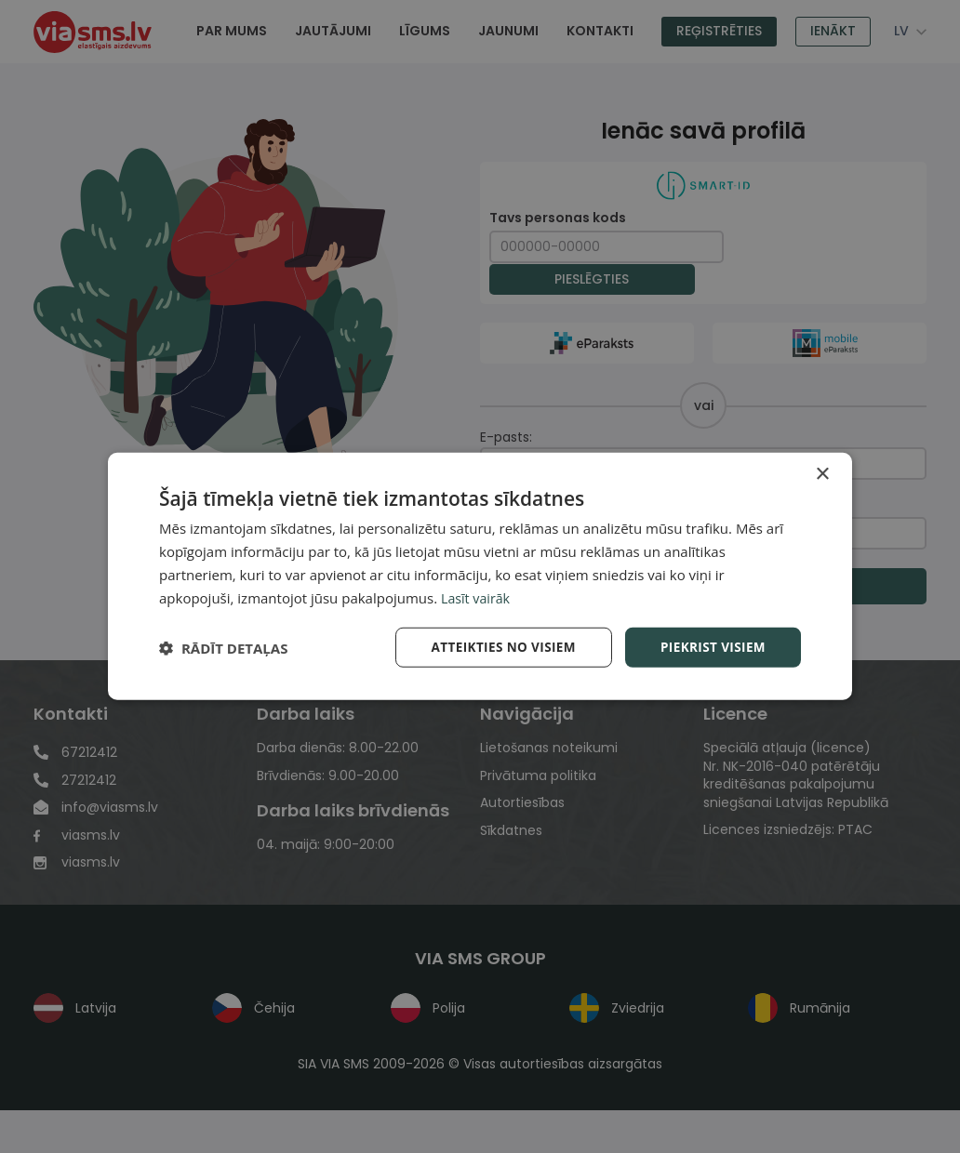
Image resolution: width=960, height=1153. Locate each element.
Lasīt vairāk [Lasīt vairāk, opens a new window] (477, 597)
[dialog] (480, 576)
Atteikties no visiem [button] (497, 647)
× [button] (822, 474)
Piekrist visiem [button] (711, 647)
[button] (223, 648)
